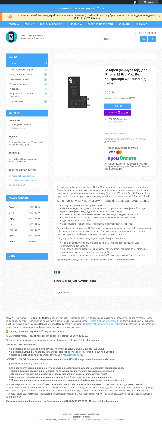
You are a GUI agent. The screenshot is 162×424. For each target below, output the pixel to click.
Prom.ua (95, 414)
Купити (118, 106)
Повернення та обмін (100, 24)
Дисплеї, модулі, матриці (21, 70)
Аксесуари (15, 89)
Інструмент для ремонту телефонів (21, 95)
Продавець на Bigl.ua (81, 417)
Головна (14, 24)
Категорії (13, 63)
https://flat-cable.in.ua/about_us (106, 321)
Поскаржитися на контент (90, 420)
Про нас (29, 24)
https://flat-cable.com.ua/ (23, 176)
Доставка (76, 24)
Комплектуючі (16, 101)
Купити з (118, 112)
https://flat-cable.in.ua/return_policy (103, 324)
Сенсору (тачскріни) (19, 79)
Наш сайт (141, 24)
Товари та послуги (51, 24)
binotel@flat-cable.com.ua (24, 180)
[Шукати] (143, 39)
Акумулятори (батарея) (21, 74)
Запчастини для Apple (20, 84)
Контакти (124, 24)
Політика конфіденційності (114, 420)
